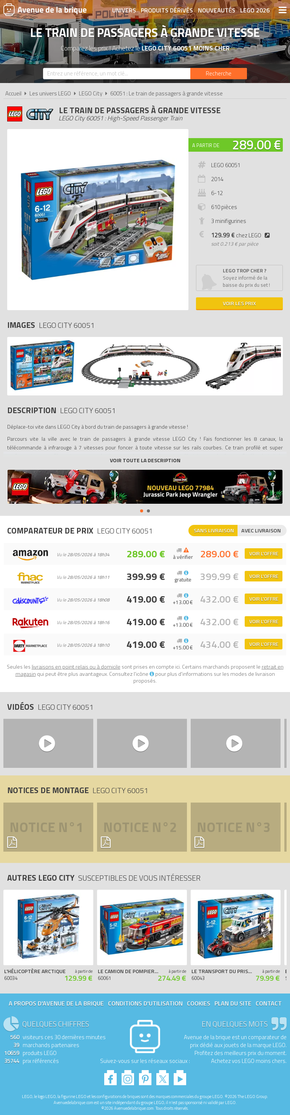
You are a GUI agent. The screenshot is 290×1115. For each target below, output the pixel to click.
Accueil (13, 93)
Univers (124, 10)
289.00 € (256, 144)
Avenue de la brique (44, 9)
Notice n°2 (140, 827)
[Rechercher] (218, 73)
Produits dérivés (167, 10)
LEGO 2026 (255, 10)
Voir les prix (239, 303)
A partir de (205, 145)
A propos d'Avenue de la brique (56, 1003)
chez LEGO (242, 235)
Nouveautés (216, 10)
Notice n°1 (46, 827)
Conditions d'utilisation (145, 1003)
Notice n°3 (234, 827)
